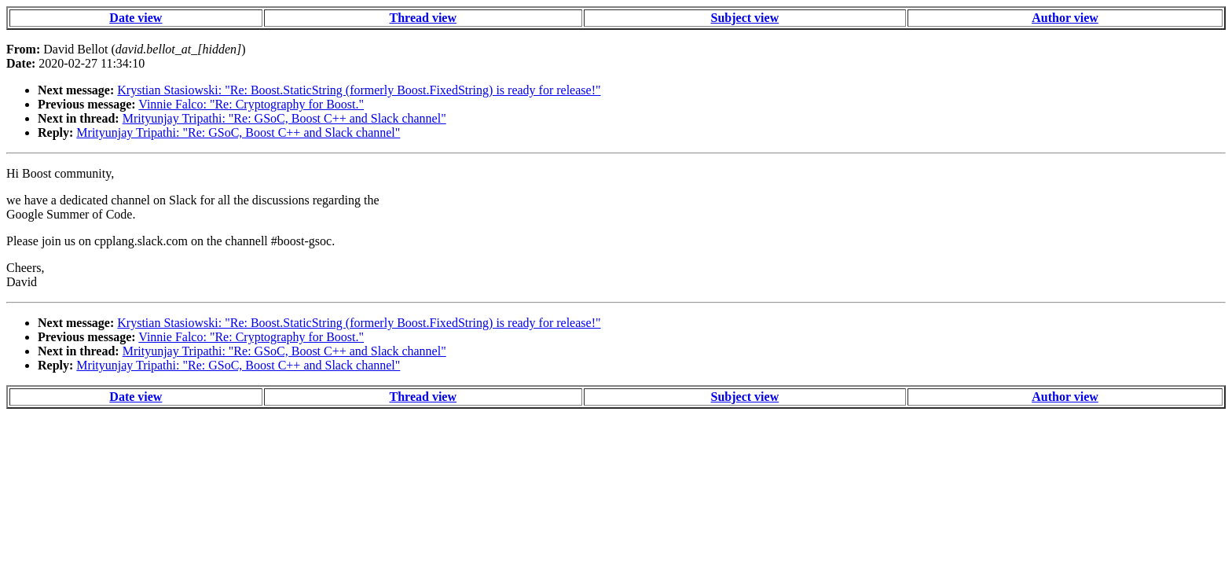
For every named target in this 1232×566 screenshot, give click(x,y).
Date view (135, 17)
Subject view (745, 17)
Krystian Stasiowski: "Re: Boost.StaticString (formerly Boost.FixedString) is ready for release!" (358, 90)
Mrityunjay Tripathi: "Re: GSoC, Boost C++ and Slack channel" (284, 118)
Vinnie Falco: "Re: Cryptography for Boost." (251, 104)
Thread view (423, 17)
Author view (1065, 17)
